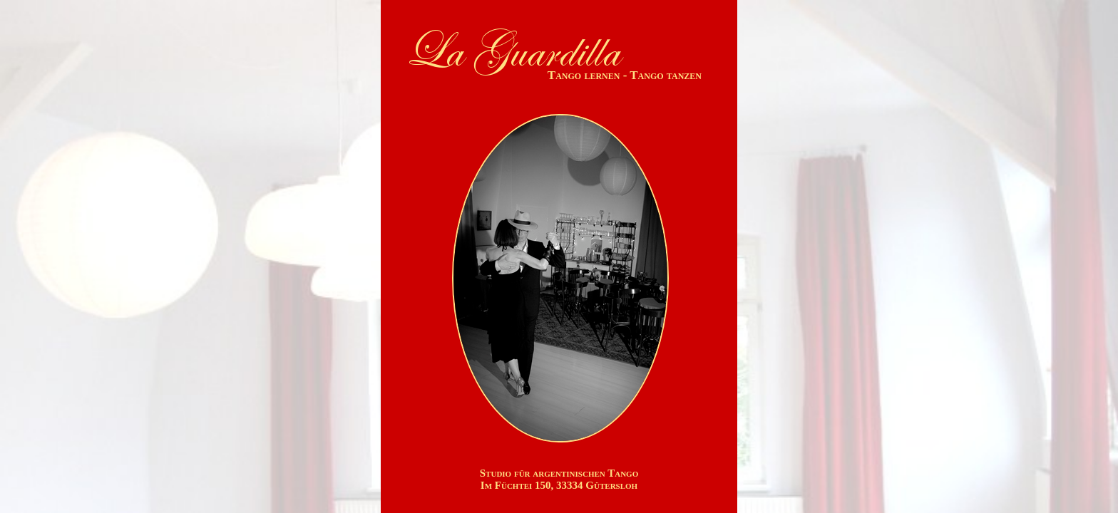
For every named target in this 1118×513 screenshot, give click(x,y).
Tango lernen (584, 75)
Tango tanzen (666, 75)
